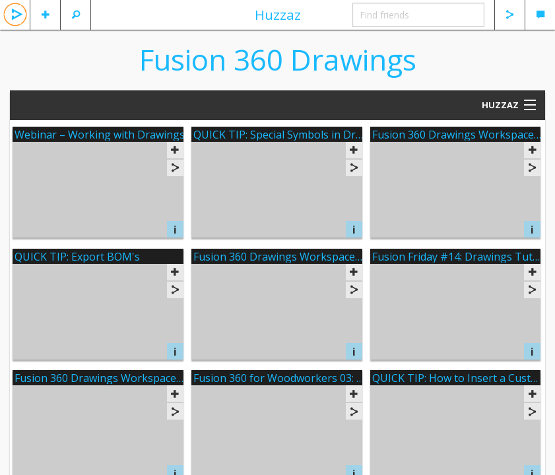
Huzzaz (278, 14)
